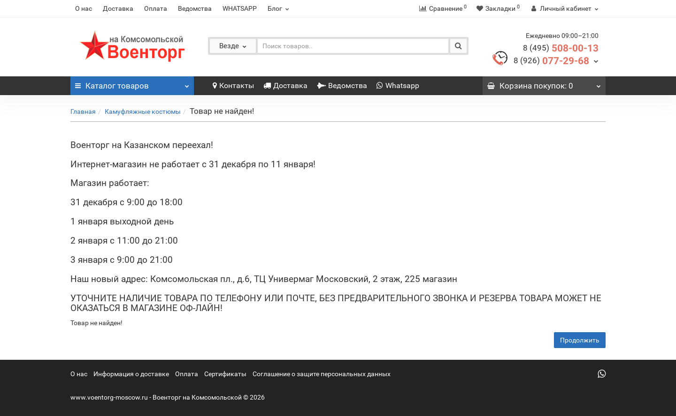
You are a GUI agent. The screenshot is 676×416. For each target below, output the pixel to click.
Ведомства (195, 8)
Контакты (233, 85)
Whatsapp (397, 85)
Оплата (155, 8)
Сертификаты (225, 374)
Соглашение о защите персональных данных (322, 374)
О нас (83, 8)
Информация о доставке (131, 374)
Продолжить (579, 340)
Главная (83, 111)
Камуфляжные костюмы (143, 111)
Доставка (118, 8)
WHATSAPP (240, 8)
